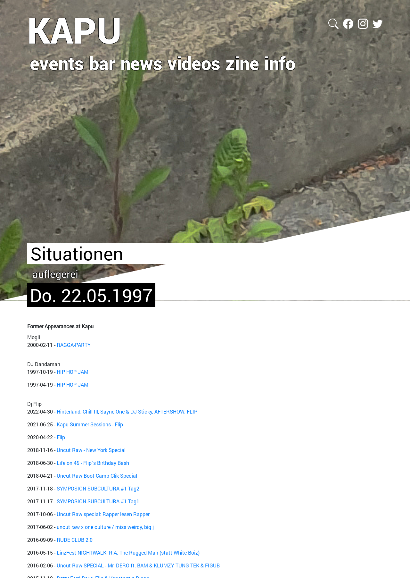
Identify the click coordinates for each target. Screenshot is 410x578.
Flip (61, 437)
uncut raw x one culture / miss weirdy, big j (105, 527)
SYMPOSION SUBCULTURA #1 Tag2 (98, 488)
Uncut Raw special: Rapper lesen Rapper (103, 514)
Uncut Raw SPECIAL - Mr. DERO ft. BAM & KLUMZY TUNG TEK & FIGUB (138, 565)
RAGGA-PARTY (74, 344)
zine (242, 63)
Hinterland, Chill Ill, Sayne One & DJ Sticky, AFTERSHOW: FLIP (127, 411)
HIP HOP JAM (72, 371)
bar (102, 63)
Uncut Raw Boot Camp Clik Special (97, 475)
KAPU (74, 30)
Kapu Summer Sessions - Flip (90, 424)
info (279, 63)
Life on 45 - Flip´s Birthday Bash (93, 462)
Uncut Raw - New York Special (91, 450)
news (141, 63)
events (57, 63)
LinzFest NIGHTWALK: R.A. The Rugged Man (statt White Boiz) (128, 552)
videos (194, 63)
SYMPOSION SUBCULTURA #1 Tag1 (98, 501)
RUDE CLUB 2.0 (75, 539)
